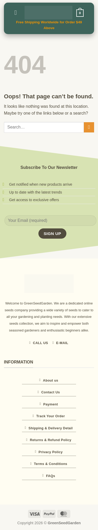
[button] (17, 12)
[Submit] (89, 127)
